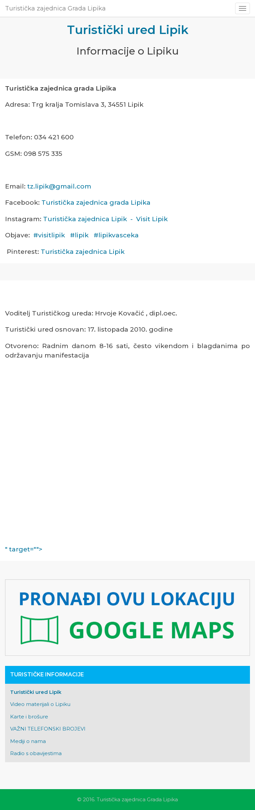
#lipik (79, 235)
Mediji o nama (28, 741)
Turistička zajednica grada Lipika (96, 202)
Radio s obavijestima (36, 753)
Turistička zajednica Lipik (83, 252)
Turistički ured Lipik (35, 692)
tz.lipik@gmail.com (59, 186)
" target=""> (125, 549)
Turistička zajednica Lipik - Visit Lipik (105, 219)
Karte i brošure (29, 716)
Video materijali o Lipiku (40, 704)
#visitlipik (49, 235)
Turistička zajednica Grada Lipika (55, 8)
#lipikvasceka (116, 235)
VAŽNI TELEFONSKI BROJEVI (48, 728)
